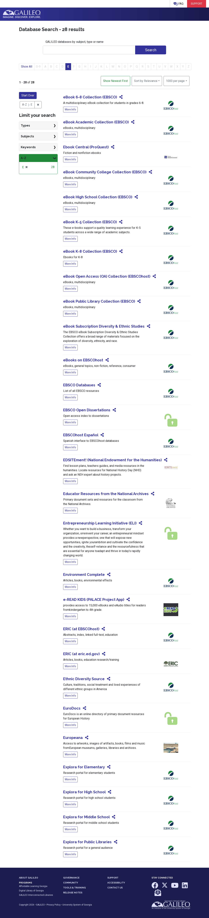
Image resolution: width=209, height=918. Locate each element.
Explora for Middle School (86, 817)
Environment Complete (84, 574)
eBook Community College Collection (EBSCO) (104, 172)
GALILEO (40, 904)
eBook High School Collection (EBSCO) (97, 197)
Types (25, 125)
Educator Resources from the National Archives (106, 494)
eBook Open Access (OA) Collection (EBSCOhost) (106, 276)
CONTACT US (115, 887)
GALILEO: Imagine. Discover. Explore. (22, 14)
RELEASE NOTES (72, 892)
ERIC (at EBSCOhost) (81, 629)
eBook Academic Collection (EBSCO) (96, 122)
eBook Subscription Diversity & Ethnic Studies (104, 326)
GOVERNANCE (71, 877)
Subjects (27, 136)
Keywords (28, 147)
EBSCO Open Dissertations (86, 410)
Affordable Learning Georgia (33, 886)
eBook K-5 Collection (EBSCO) (90, 222)
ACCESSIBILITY (116, 882)
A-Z (23, 158)
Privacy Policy (54, 904)
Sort (145, 81)
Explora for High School (84, 792)
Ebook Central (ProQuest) (86, 147)
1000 (175, 81)
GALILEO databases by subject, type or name (74, 42)
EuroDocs (71, 708)
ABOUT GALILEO (28, 877)
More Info (70, 109)
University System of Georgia (77, 904)
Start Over (27, 95)
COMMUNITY (70, 882)
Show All (26, 66)
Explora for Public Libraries (87, 842)
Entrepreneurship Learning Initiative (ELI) (99, 523)
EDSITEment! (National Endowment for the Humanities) (112, 460)
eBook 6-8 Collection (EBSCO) (90, 97)
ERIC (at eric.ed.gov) (81, 654)
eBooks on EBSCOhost (83, 360)
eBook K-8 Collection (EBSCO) (90, 251)
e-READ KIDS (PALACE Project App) (93, 599)
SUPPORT (112, 877)
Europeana (73, 737)
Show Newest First (115, 81)
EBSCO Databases (79, 385)
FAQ (178, 4)
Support (196, 3)
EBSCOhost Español (80, 435)
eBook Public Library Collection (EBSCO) (99, 301)
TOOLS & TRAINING (74, 887)
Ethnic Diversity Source (84, 679)
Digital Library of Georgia (31, 890)
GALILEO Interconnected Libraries (36, 895)
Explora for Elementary (84, 767)
